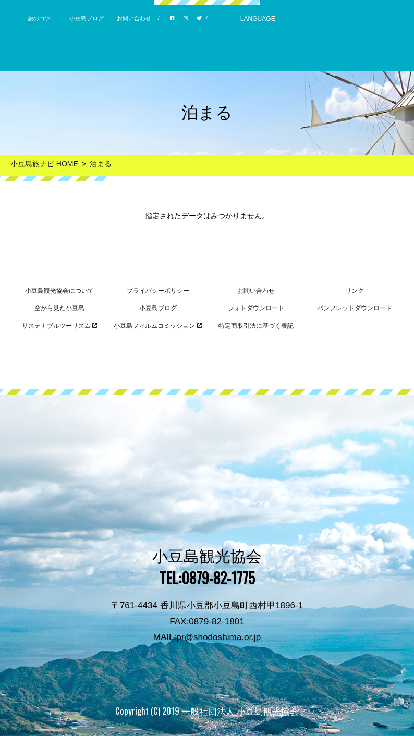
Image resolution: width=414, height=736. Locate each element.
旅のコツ (39, 18)
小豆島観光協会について (59, 291)
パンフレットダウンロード (354, 308)
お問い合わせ (134, 18)
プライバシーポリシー (158, 291)
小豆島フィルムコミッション (158, 325)
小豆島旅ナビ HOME (44, 164)
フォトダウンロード (256, 308)
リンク (354, 291)
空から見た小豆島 (59, 308)
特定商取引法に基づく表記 (256, 325)
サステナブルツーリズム (60, 325)
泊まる (101, 164)
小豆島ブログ (86, 18)
